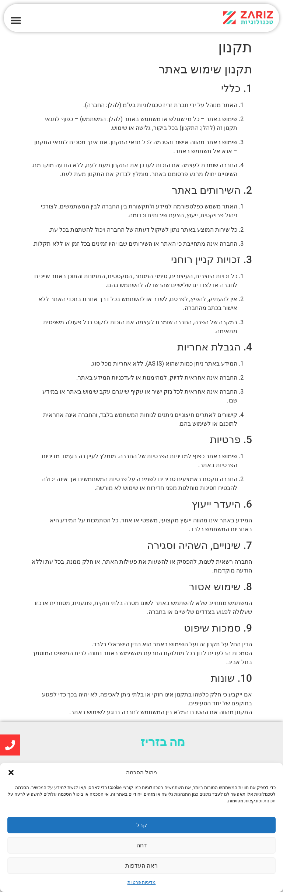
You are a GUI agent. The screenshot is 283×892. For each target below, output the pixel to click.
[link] (212, 18)
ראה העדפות (141, 865)
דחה (141, 845)
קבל (141, 825)
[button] (11, 772)
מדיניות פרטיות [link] (141, 882)
